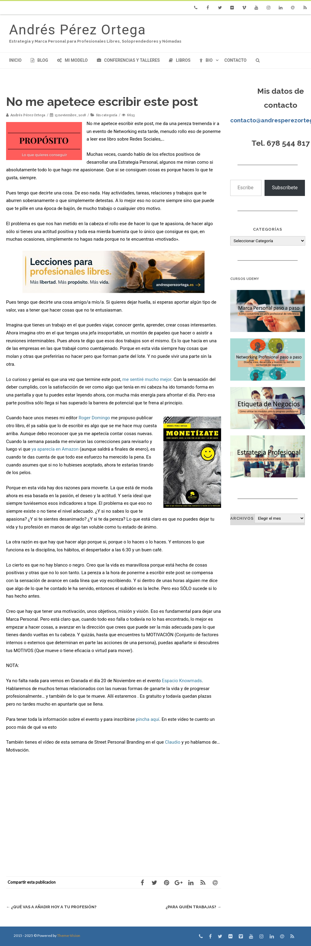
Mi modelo (72, 60)
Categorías (267, 229)
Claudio (172, 742)
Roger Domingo (94, 418)
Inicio (15, 60)
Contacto (235, 60)
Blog (39, 60)
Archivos (242, 518)
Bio (206, 60)
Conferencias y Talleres (128, 60)
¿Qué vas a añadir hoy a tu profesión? (51, 907)
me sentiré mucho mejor (146, 379)
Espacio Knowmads (182, 680)
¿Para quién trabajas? (193, 907)
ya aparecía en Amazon (55, 449)
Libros (179, 60)
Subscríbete (285, 187)
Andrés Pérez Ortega (77, 30)
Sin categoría (106, 115)
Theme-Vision (68, 935)
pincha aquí (147, 719)
